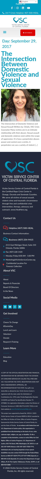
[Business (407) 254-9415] (5, 239)
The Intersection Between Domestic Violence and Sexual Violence (20, 69)
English (23, 1)
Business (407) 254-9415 (21, 239)
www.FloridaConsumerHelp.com (21, 409)
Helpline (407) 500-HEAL (21, 228)
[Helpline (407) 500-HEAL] (5, 228)
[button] (4, 32)
